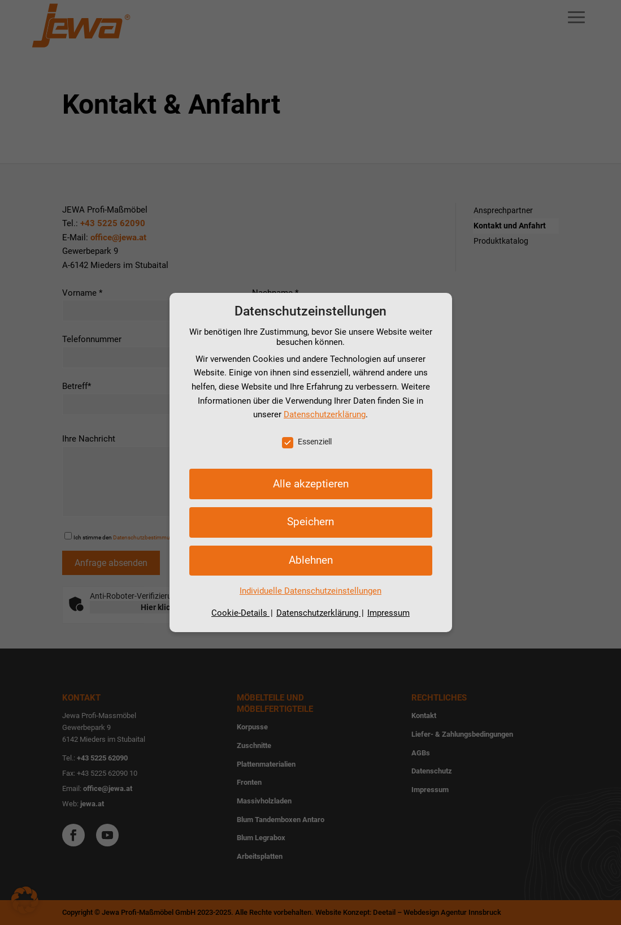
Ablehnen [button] (311, 560)
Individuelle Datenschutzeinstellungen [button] (310, 591)
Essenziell (307, 441)
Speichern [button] (310, 521)
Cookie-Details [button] (240, 613)
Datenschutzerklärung (325, 414)
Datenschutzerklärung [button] (318, 613)
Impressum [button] (388, 613)
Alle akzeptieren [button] (311, 483)
